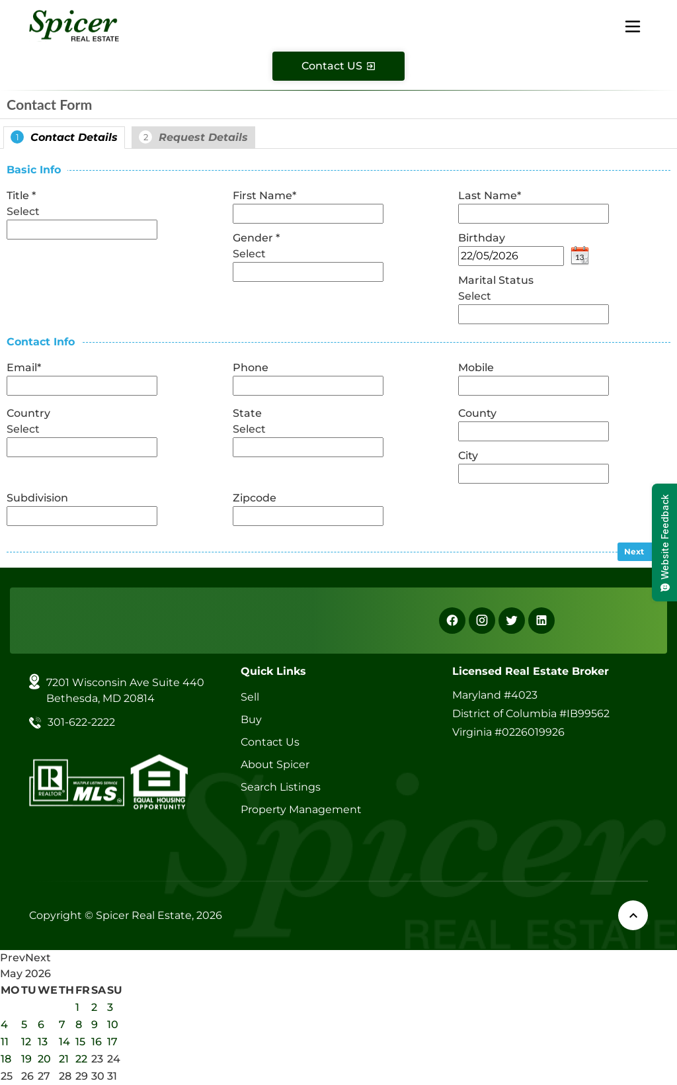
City (468, 455)
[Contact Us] (338, 66)
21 (64, 1059)
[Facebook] (452, 620)
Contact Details (64, 137)
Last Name (489, 195)
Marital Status (496, 280)
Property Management (301, 809)
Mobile (476, 367)
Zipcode (254, 498)
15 (80, 1041)
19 (26, 1059)
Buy (251, 719)
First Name (264, 195)
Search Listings (281, 787)
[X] (511, 620)
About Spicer (275, 764)
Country (28, 413)
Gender (256, 238)
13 (43, 1041)
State (247, 413)
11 (5, 1041)
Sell (250, 697)
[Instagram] (482, 620)
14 (64, 1041)
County (477, 413)
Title (21, 195)
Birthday (481, 238)
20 (44, 1059)
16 (96, 1041)
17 (112, 1041)
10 (112, 1024)
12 (26, 1041)
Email (24, 367)
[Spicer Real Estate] (74, 25)
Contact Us (270, 742)
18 (6, 1059)
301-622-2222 (81, 722)
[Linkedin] (541, 620)
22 (81, 1059)
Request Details (193, 137)
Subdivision (37, 498)
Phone (250, 367)
